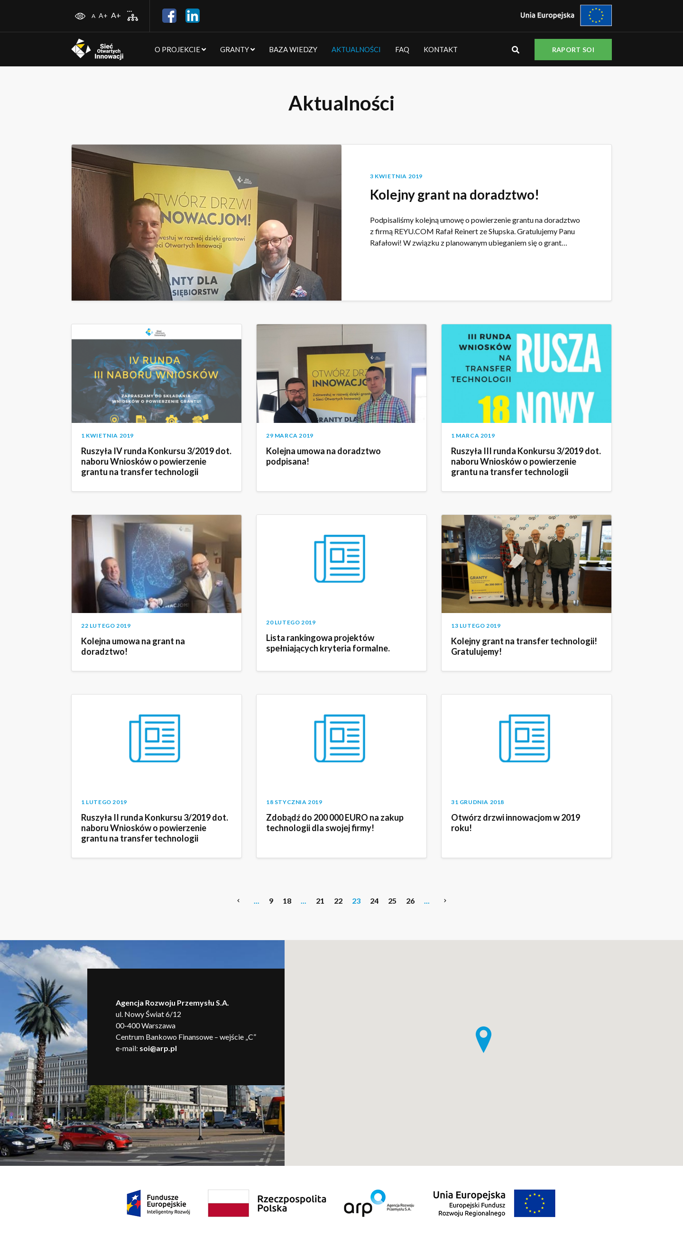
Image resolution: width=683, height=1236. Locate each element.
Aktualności (356, 49)
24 (374, 900)
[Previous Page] (238, 900)
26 (410, 900)
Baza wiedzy (293, 49)
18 (287, 900)
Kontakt (441, 49)
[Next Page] (445, 900)
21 (320, 900)
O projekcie (180, 49)
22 (338, 900)
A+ (103, 15)
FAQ (402, 49)
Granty (237, 49)
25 (392, 900)
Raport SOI (573, 50)
